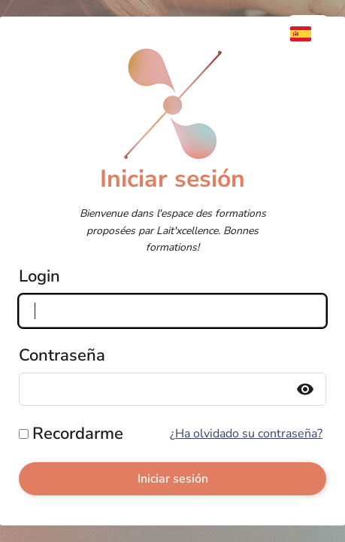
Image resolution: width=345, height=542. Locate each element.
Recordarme (77, 433)
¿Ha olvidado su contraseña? (246, 434)
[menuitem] (308, 34)
